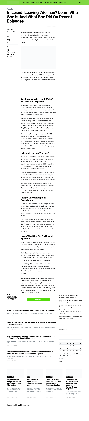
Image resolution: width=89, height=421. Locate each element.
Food (51, 2)
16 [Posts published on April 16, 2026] (70, 351)
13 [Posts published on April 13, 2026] (60, 351)
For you (55, 2)
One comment (11, 26)
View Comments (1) (38, 299)
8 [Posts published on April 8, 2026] (67, 348)
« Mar (60, 361)
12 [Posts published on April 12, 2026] (80, 348)
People (10, 9)
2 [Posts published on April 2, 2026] (70, 346)
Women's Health (69, 376)
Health (27, 2)
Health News (39, 2)
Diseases (33, 2)
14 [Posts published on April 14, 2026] (64, 351)
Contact (80, 405)
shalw (8, 39)
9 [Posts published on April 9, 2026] (70, 348)
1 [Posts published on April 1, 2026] (67, 346)
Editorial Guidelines (52, 405)
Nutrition (47, 2)
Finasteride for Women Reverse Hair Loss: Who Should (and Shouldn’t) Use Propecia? (70, 311)
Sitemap (75, 405)
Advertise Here (62, 2)
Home (23, 2)
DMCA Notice (61, 405)
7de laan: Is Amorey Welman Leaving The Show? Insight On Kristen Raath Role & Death (12, 297)
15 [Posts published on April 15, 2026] (67, 351)
